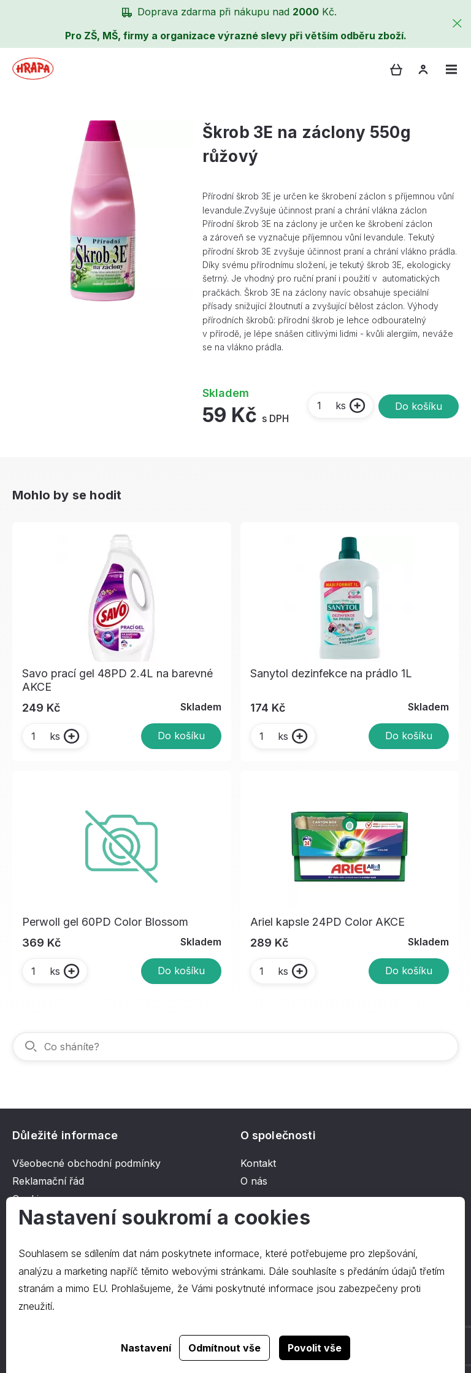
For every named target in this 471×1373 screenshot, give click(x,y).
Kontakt (258, 1163)
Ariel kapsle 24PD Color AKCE (327, 921)
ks (331, 405)
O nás (253, 1181)
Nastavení (146, 1348)
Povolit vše (315, 1348)
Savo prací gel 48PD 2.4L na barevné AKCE (117, 680)
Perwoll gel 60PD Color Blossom (105, 921)
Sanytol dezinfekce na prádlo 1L (331, 673)
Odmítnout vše (224, 1348)
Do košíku (418, 406)
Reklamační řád (48, 1181)
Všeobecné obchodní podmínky (86, 1163)
